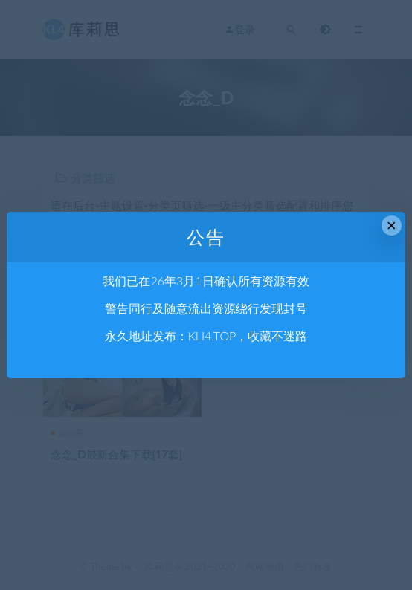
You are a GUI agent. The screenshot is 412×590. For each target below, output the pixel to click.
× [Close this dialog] (391, 225)
